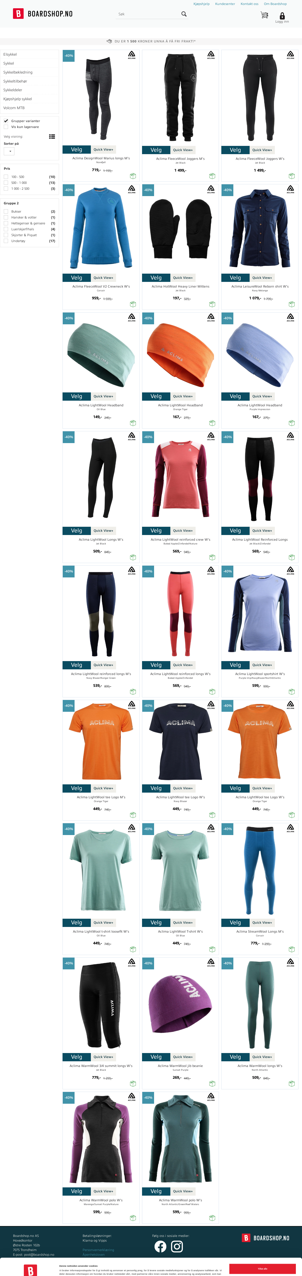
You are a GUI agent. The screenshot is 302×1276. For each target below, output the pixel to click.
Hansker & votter (23, 217)
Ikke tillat (262, 1263)
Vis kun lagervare (24, 127)
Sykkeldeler (12, 90)
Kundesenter (225, 4)
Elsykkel (10, 54)
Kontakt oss (249, 4)
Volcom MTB (14, 108)
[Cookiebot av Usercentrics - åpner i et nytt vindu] (30, 1268)
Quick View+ (103, 149)
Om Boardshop (275, 4)
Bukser (15, 211)
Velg (76, 149)
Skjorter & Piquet (23, 235)
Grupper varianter (25, 121)
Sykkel (8, 63)
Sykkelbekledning (18, 72)
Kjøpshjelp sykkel (17, 99)
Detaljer (63, 1268)
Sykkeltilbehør (15, 81)
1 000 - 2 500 (19, 188)
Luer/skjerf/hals (22, 229)
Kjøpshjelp (201, 4)
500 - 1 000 (18, 183)
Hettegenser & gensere (27, 223)
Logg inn (282, 21)
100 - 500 (17, 177)
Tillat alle (262, 1251)
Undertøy (17, 241)
